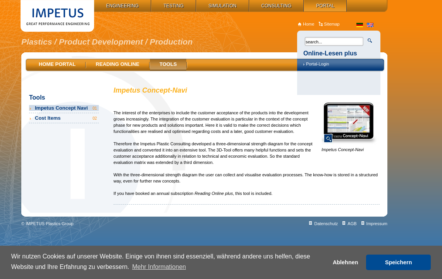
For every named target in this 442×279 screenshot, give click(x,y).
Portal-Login (317, 64)
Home (308, 24)
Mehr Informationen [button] (159, 267)
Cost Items (66, 118)
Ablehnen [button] (345, 262)
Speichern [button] (398, 262)
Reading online (117, 64)
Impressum (376, 223)
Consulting (276, 6)
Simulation (222, 6)
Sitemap (331, 24)
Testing (173, 6)
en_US (370, 25)
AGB (351, 223)
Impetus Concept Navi (66, 108)
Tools (168, 64)
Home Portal (57, 64)
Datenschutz (326, 223)
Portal (325, 6)
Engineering (122, 6)
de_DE (359, 25)
